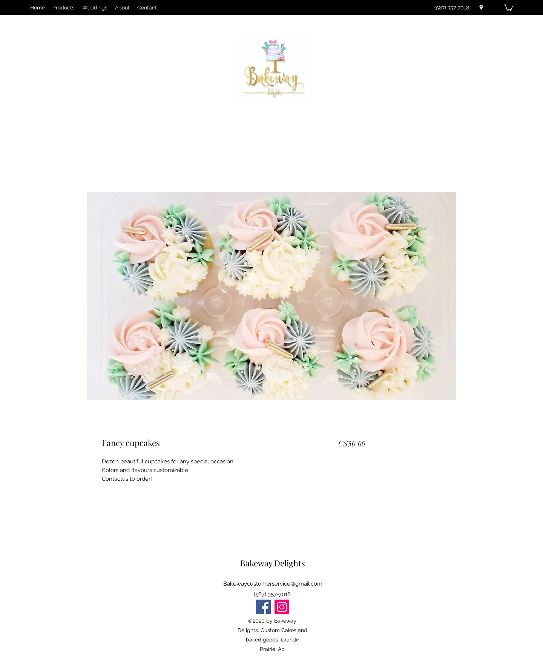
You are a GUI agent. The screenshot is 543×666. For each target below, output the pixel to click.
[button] (508, 7)
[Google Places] (481, 7)
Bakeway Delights (272, 563)
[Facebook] (263, 607)
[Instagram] (282, 607)
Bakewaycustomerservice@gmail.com (272, 583)
